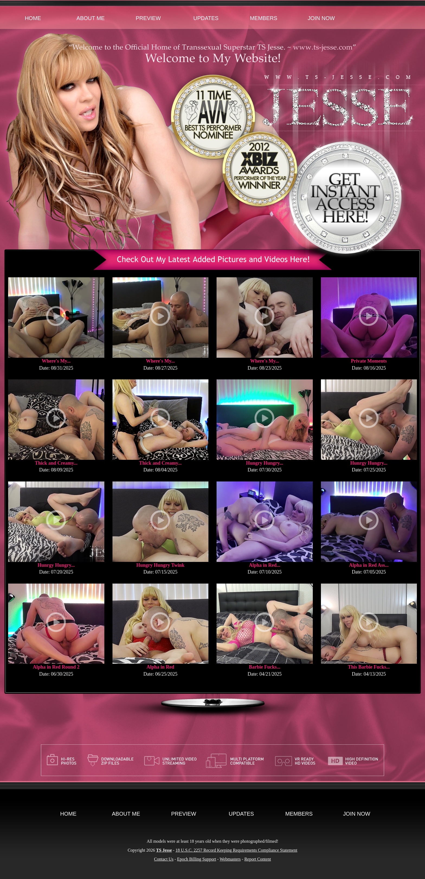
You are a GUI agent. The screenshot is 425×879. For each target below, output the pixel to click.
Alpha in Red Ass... (369, 565)
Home (33, 18)
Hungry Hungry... (264, 463)
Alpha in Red (160, 667)
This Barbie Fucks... (369, 667)
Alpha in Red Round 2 (56, 667)
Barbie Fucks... (264, 667)
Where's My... (56, 361)
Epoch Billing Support (196, 859)
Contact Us (163, 859)
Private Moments (369, 361)
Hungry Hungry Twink (160, 565)
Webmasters (230, 859)
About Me (90, 18)
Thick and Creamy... (56, 463)
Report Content (257, 859)
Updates (205, 18)
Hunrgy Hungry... (368, 463)
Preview (148, 18)
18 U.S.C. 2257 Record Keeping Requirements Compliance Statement (236, 850)
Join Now (321, 18)
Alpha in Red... (264, 565)
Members (263, 18)
